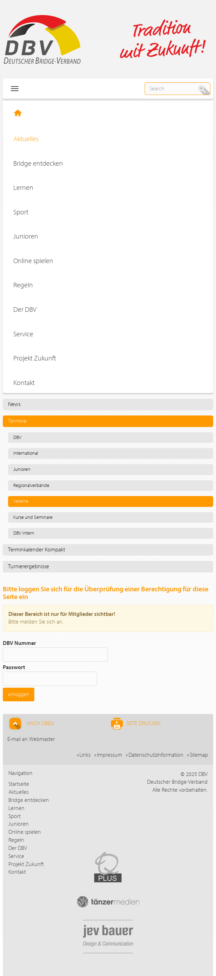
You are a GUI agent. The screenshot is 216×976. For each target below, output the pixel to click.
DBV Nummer (55, 651)
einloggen (18, 694)
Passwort (50, 675)
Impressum (109, 755)
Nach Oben (30, 723)
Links (85, 755)
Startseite (18, 784)
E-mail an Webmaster (31, 739)
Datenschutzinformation (155, 755)
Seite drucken (135, 723)
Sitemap (199, 755)
